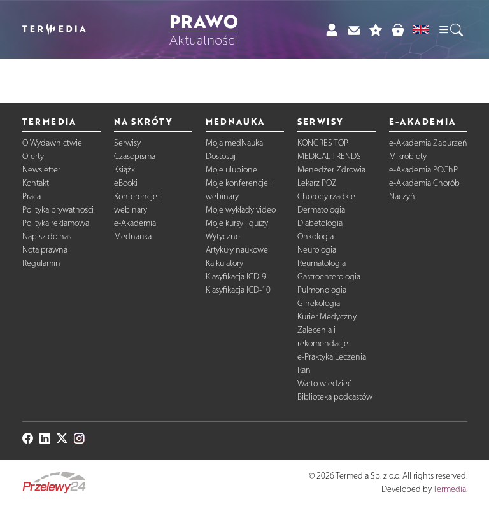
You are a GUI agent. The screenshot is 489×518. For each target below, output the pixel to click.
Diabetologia (320, 223)
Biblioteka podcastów (334, 396)
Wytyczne (223, 236)
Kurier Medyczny (327, 316)
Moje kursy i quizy (237, 223)
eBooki (126, 183)
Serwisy (127, 142)
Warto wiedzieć (324, 383)
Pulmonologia (321, 289)
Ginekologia (318, 303)
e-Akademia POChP (423, 169)
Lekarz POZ (317, 183)
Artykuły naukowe (237, 249)
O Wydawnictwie (52, 142)
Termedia (449, 489)
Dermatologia (321, 209)
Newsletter (41, 169)
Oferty (33, 156)
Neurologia (316, 249)
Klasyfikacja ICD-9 (236, 276)
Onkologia (315, 236)
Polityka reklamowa (55, 223)
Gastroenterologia (328, 276)
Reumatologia (321, 263)
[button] (450, 29)
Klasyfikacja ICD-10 (238, 289)
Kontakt (35, 183)
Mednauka (133, 236)
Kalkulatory (224, 263)
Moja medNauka (234, 142)
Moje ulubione (231, 169)
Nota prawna (44, 249)
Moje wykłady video (241, 209)
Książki (125, 169)
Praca (31, 196)
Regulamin (41, 263)
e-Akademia (135, 223)
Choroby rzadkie (326, 196)
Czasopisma (134, 156)
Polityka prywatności (58, 209)
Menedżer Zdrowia (331, 169)
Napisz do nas (46, 236)
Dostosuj (221, 156)
